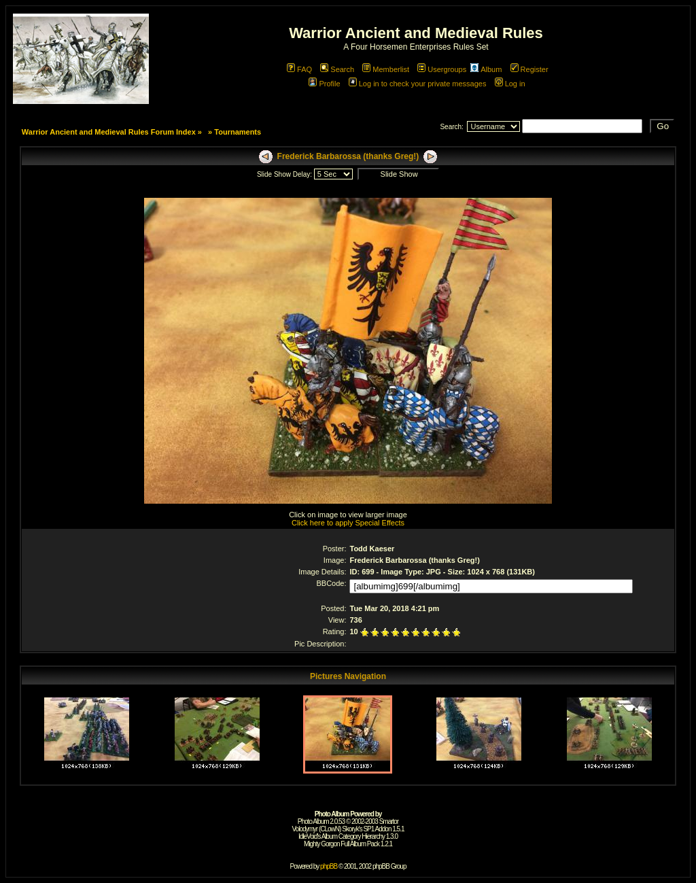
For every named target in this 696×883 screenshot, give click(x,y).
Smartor (389, 821)
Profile (324, 84)
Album (486, 69)
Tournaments (237, 132)
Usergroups (441, 69)
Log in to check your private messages (418, 84)
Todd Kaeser (371, 548)
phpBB (328, 866)
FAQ (299, 69)
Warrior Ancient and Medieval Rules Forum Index (109, 132)
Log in (510, 84)
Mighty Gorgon (322, 844)
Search (337, 69)
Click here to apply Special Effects (348, 523)
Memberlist (385, 69)
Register (529, 69)
